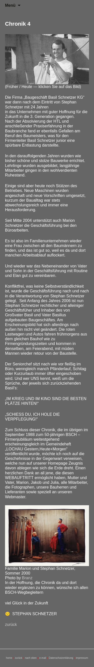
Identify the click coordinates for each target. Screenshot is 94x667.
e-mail (42, 658)
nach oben (31, 658)
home (9, 658)
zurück (11, 624)
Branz (27, 578)
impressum (82, 658)
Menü (10, 5)
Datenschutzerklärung (61, 658)
